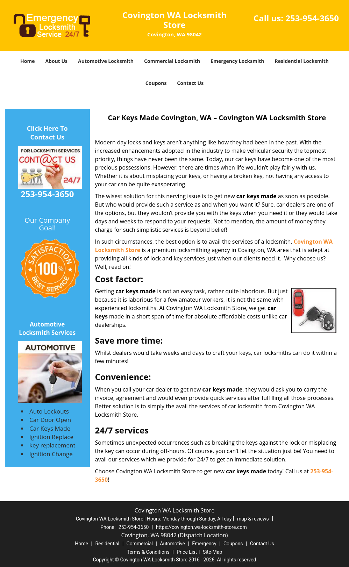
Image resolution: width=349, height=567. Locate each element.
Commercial (140, 543)
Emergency (204, 543)
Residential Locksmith (302, 61)
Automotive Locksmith (106, 61)
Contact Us (190, 83)
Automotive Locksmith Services (47, 328)
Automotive (172, 543)
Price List (187, 552)
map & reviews (253, 519)
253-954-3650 (312, 18)
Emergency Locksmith (237, 61)
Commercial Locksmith (172, 61)
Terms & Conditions (148, 552)
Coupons (155, 83)
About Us (56, 61)
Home (27, 61)
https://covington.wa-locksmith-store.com (201, 527)
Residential (107, 543)
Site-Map (212, 552)
